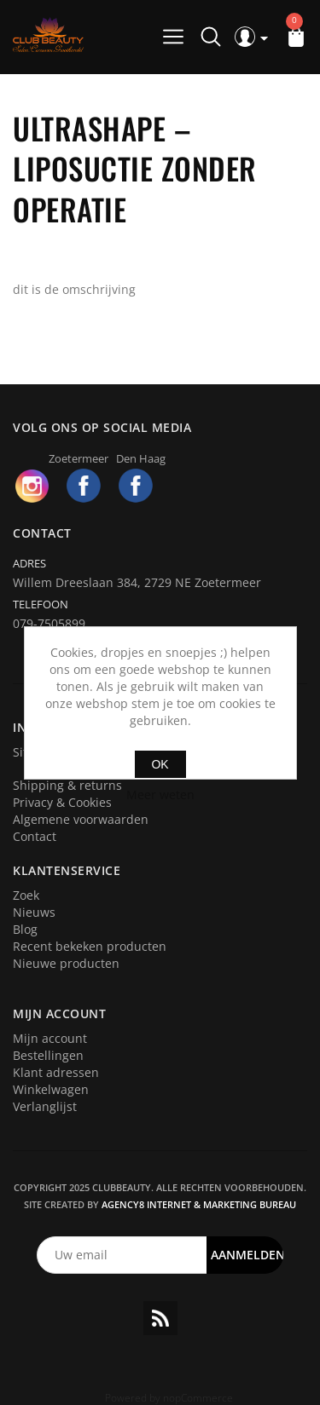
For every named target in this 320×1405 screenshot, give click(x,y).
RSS (160, 1318)
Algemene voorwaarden (80, 819)
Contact (34, 836)
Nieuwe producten (66, 963)
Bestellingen (48, 1055)
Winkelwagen (51, 1089)
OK (159, 764)
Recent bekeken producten (89, 946)
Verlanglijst (45, 1106)
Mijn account (50, 1038)
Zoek (26, 895)
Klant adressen (56, 1072)
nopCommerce (198, 1398)
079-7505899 (49, 623)
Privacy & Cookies (62, 802)
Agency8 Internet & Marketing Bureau (199, 1204)
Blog (25, 929)
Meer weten (160, 794)
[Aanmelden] (122, 1255)
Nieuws (34, 912)
